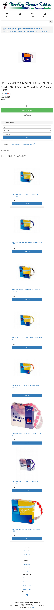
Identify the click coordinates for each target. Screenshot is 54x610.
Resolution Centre (27, 558)
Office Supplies (12, 28)
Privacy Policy (27, 581)
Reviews (29, 144)
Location (27, 571)
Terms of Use (27, 578)
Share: (6, 94)
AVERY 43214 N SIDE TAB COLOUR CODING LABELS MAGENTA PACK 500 (25, 31)
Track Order (27, 554)
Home (4, 28)
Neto (33, 607)
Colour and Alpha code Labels (12, 30)
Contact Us (27, 568)
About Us (27, 564)
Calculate (27, 137)
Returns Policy (27, 585)
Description (6, 144)
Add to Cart (27, 110)
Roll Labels (39, 28)
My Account (27, 550)
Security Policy (27, 589)
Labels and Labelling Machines (26, 28)
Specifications (16, 144)
